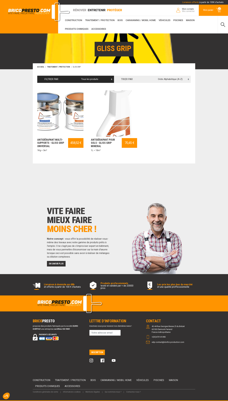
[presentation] (112, 344)
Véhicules (164, 20)
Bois (120, 20)
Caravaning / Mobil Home (141, 20)
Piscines (178, 20)
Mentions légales (93, 392)
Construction (73, 20)
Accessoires (98, 29)
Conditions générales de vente (45, 392)
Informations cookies (72, 392)
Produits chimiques (76, 29)
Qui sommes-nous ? (113, 392)
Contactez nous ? (133, 392)
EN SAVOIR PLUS (56, 263)
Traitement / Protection (100, 20)
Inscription (97, 352)
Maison (190, 20)
